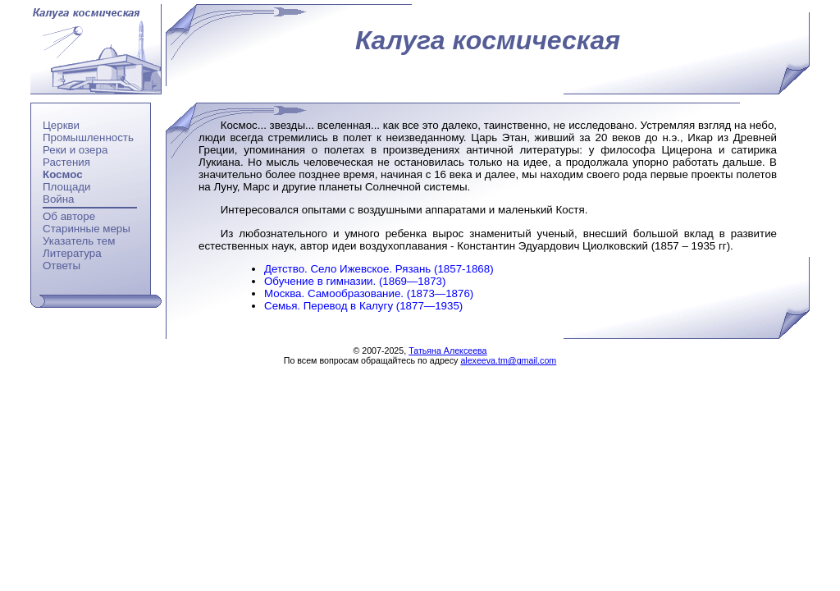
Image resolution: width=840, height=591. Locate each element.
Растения (66, 162)
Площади (67, 187)
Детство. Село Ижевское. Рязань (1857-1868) (379, 269)
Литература (72, 253)
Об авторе (69, 216)
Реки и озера (75, 150)
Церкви (61, 125)
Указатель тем (79, 241)
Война (59, 199)
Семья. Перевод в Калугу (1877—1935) (363, 306)
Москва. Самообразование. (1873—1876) (368, 293)
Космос (63, 174)
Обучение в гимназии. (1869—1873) (354, 281)
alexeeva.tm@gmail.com (508, 360)
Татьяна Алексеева (447, 350)
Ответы (61, 265)
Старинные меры (86, 228)
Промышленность (88, 137)
